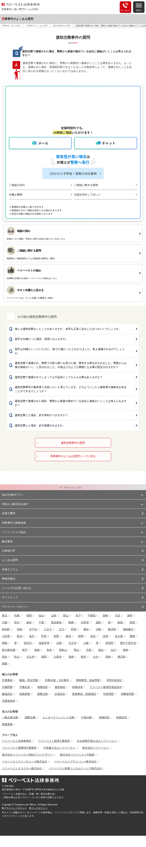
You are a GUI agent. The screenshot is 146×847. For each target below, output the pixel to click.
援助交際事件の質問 (73, 442)
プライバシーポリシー (15, 606)
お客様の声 (8, 550)
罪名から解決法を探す (15, 504)
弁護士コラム (10, 569)
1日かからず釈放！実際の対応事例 (73, 173)
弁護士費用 (15, 194)
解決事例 (7, 541)
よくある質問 (10, 559)
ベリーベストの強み (14, 532)
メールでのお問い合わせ (16, 588)
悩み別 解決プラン (13, 494)
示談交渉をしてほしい (87, 194)
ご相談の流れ (17, 185)
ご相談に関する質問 (86, 185)
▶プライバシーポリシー (14, 808)
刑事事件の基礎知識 (14, 522)
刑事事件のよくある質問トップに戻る (73, 456)
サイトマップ (10, 597)
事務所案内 (8, 578)
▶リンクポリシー (38, 808)
